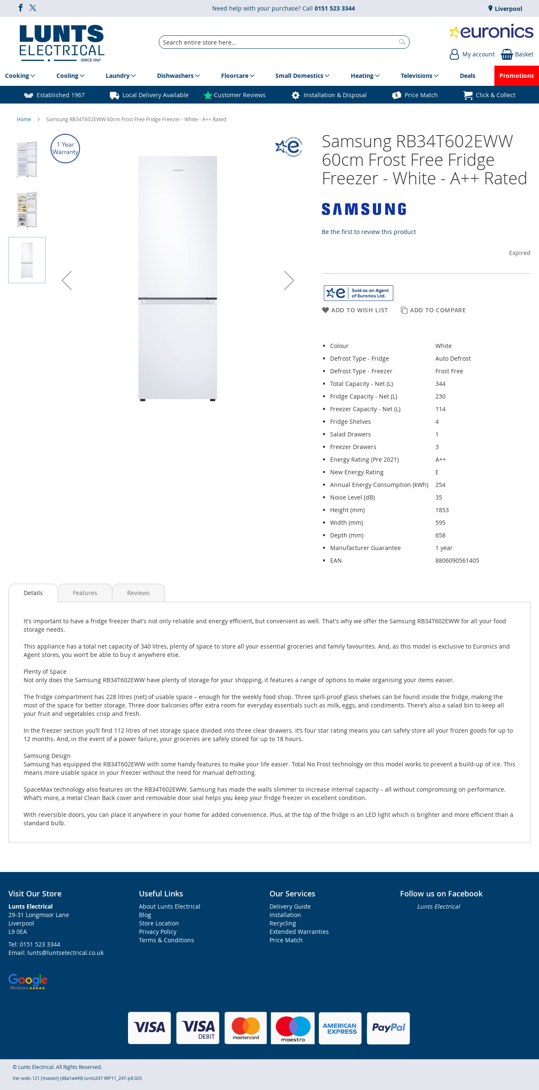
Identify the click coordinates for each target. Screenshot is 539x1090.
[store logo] (62, 42)
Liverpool (507, 9)
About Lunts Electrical (169, 906)
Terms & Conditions (166, 940)
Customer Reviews (240, 95)
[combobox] (284, 42)
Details (33, 593)
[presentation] (33, 593)
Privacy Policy (157, 932)
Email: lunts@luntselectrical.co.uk (56, 953)
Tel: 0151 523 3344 (34, 944)
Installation (285, 915)
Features (85, 593)
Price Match (421, 95)
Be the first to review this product (369, 232)
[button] (66, 280)
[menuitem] (18, 76)
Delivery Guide (290, 906)
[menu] (269, 76)
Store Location (159, 923)
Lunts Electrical (438, 906)
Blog (145, 915)
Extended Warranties (299, 932)
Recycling (283, 923)
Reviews (138, 593)
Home (24, 119)
